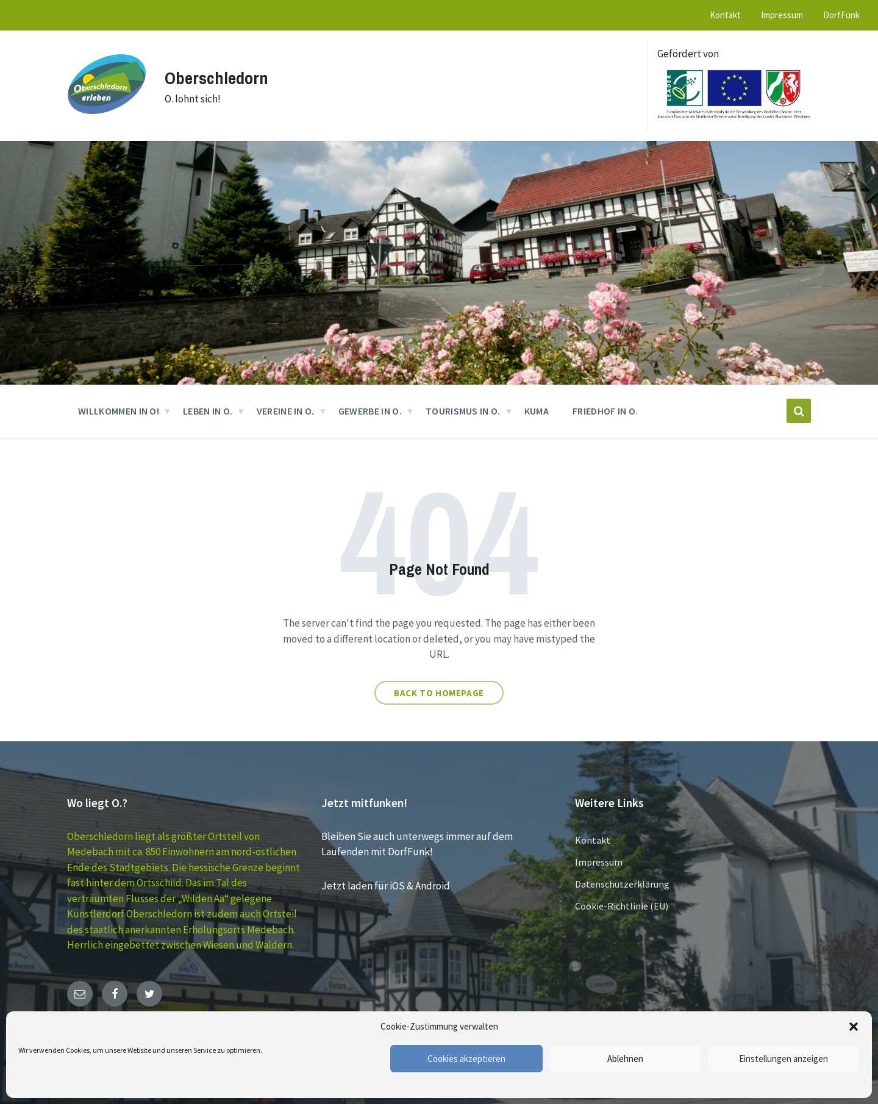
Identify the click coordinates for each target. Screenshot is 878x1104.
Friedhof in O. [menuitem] (605, 411)
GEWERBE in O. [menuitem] (370, 411)
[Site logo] (106, 120)
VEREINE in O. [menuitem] (286, 411)
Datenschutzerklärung (622, 884)
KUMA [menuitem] (536, 411)
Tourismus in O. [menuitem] (463, 411)
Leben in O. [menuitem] (208, 411)
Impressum (599, 862)
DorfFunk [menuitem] (841, 15)
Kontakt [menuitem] (725, 15)
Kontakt (592, 840)
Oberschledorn (219, 77)
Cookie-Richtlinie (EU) (621, 906)
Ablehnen (625, 1058)
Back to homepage (439, 693)
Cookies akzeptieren (466, 1058)
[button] (854, 1026)
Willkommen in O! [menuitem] (118, 411)
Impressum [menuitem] (782, 15)
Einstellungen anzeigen (783, 1058)
